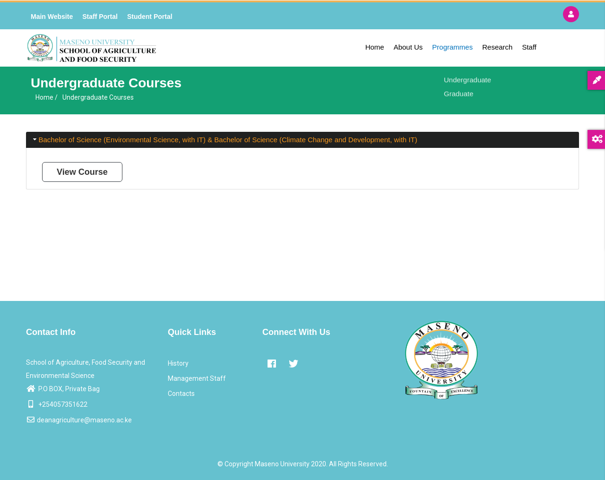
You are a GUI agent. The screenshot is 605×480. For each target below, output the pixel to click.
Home (374, 47)
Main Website (52, 16)
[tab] (302, 140)
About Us (408, 47)
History (178, 363)
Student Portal (150, 16)
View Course (82, 172)
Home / (46, 97)
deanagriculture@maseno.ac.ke (79, 420)
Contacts (181, 393)
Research (497, 47)
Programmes (452, 47)
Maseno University (282, 464)
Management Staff (197, 378)
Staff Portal (100, 16)
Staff (529, 47)
